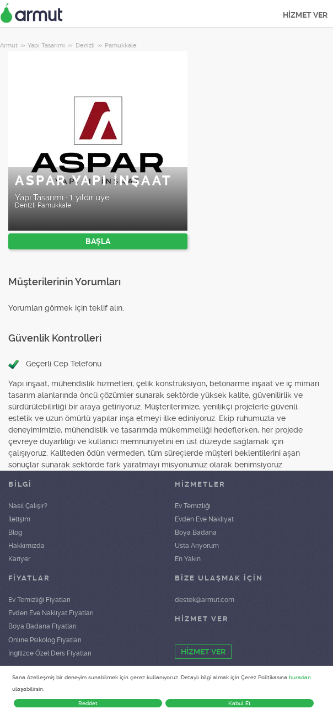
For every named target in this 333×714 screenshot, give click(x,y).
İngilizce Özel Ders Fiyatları (50, 653)
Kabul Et (239, 703)
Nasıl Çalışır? (27, 506)
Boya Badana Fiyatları (42, 626)
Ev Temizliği (193, 506)
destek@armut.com (204, 600)
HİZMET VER (305, 14)
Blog (15, 532)
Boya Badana (196, 532)
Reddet (88, 703)
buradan (300, 677)
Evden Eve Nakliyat (204, 519)
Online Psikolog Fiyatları (45, 640)
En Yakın (188, 559)
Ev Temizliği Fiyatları (39, 600)
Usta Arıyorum (197, 546)
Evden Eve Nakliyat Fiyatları (51, 613)
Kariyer (19, 559)
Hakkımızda (26, 546)
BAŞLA (97, 241)
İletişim (19, 519)
